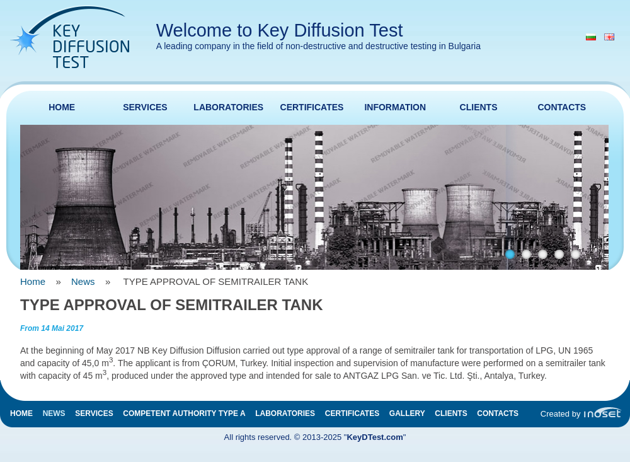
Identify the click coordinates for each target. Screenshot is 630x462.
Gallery (407, 413)
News (83, 281)
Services (145, 107)
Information (395, 107)
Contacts (561, 107)
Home (62, 107)
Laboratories (228, 107)
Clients (479, 107)
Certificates (312, 107)
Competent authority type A (184, 413)
